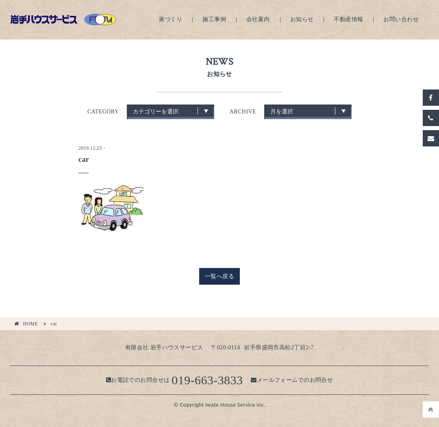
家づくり (171, 19)
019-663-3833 (207, 380)
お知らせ (302, 19)
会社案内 (258, 19)
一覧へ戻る (219, 276)
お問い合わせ (401, 19)
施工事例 (214, 19)
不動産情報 (348, 19)
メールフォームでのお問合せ (292, 380)
